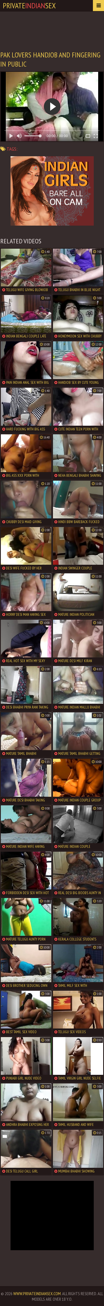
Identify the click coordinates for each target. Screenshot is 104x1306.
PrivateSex (29, 5)
